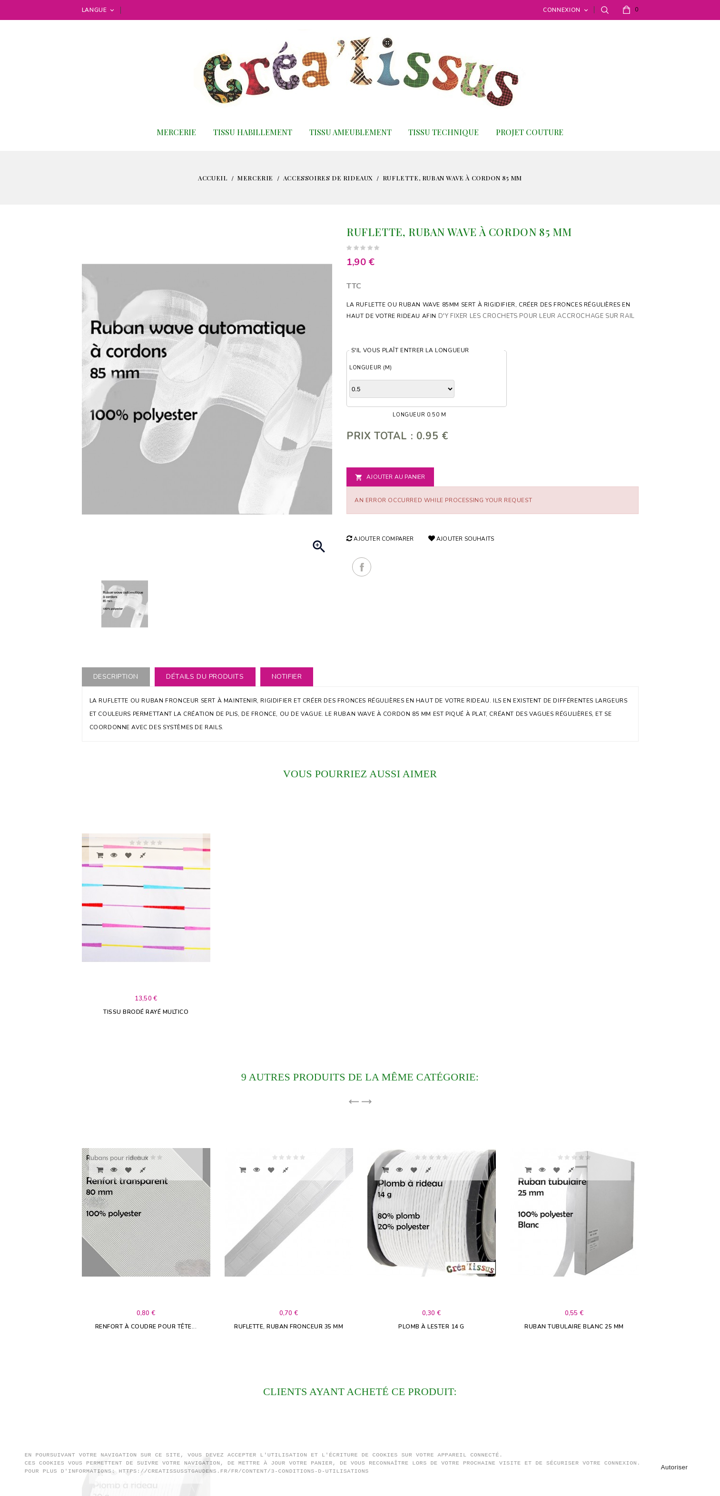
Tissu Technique (443, 132)
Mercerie (176, 132)
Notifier (287, 676)
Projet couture (529, 132)
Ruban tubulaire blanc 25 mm (574, 1326)
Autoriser (674, 1467)
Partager (362, 567)
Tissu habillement (252, 132)
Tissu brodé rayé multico (145, 1012)
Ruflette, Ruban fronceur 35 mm (288, 1326)
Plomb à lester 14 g (431, 1326)
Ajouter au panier (390, 477)
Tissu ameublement (350, 132)
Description (116, 676)
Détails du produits (205, 676)
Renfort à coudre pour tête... (146, 1326)
